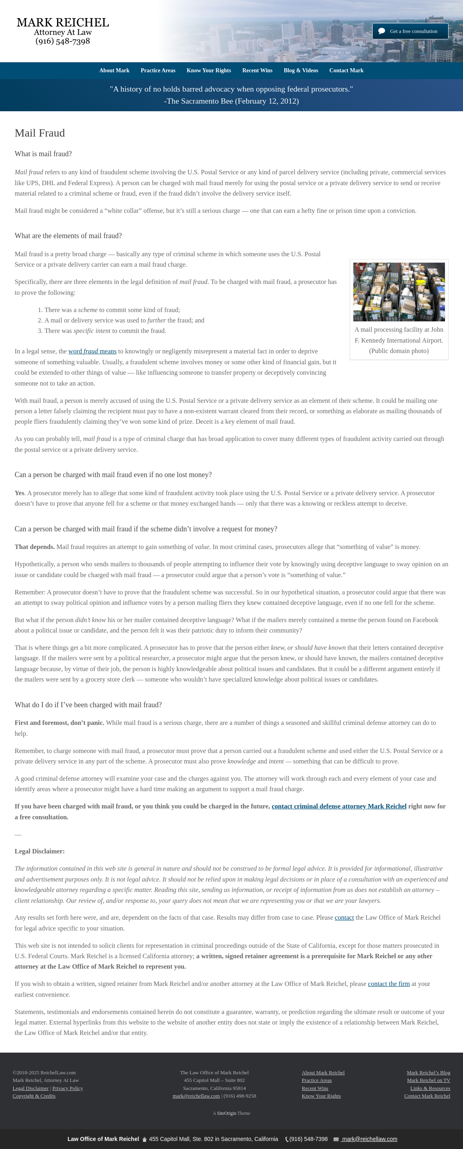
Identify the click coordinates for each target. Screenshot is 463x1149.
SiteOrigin (227, 1113)
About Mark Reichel (323, 1072)
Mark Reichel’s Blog (428, 1072)
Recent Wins (257, 70)
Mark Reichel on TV (429, 1080)
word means (92, 351)
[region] (231, 95)
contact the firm (389, 984)
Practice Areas (158, 70)
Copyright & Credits (34, 1096)
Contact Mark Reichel (427, 1096)
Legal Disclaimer (31, 1088)
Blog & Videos (301, 70)
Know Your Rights (209, 70)
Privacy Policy (68, 1088)
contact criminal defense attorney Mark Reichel (339, 806)
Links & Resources (430, 1088)
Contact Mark (346, 70)
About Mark (114, 70)
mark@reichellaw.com (196, 1096)
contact (344, 917)
